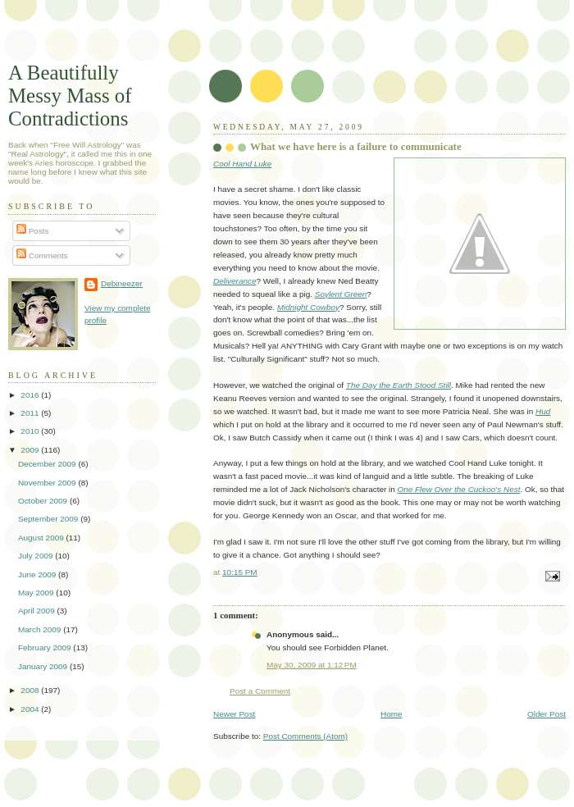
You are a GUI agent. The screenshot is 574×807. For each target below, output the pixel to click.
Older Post (546, 713)
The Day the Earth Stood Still (398, 385)
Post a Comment (260, 690)
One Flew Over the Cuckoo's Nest (459, 489)
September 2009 (49, 518)
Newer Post (234, 713)
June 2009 (38, 574)
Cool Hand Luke (242, 163)
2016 (30, 394)
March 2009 (40, 629)
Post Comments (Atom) (305, 736)
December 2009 (48, 463)
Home (391, 713)
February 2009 (45, 647)
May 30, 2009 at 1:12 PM (311, 664)
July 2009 (36, 555)
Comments (42, 255)
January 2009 (44, 666)
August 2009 (42, 537)
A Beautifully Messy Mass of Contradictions (70, 96)
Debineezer (122, 283)
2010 (30, 430)
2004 (30, 709)
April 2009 (37, 610)
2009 (30, 449)
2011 (30, 412)
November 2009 (48, 482)
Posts (32, 230)
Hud (542, 411)
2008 (30, 690)
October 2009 (44, 500)
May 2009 (37, 592)
